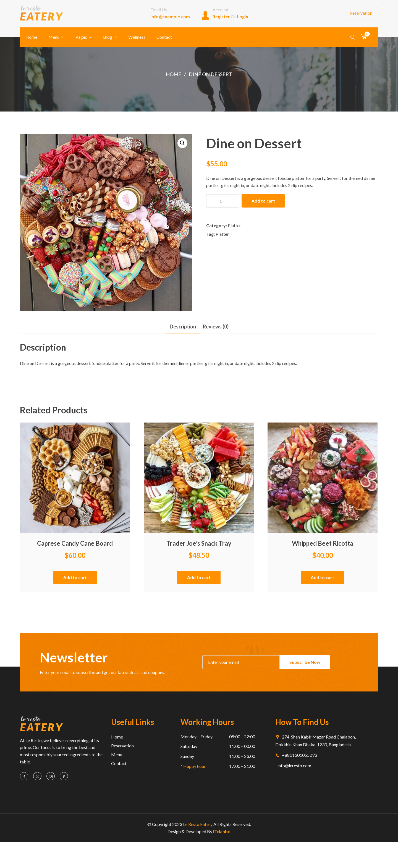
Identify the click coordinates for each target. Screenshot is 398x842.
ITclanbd (222, 831)
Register (221, 16)
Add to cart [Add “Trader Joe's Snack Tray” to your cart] (199, 577)
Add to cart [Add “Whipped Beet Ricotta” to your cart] (322, 577)
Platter (234, 225)
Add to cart (263, 200)
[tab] (182, 326)
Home (31, 37)
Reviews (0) (216, 326)
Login (242, 16)
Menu (53, 37)
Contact (164, 37)
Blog (107, 37)
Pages (81, 37)
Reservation (361, 12)
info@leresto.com (294, 765)
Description (183, 326)
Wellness (136, 37)
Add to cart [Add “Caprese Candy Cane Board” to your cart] (75, 577)
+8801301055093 (296, 755)
